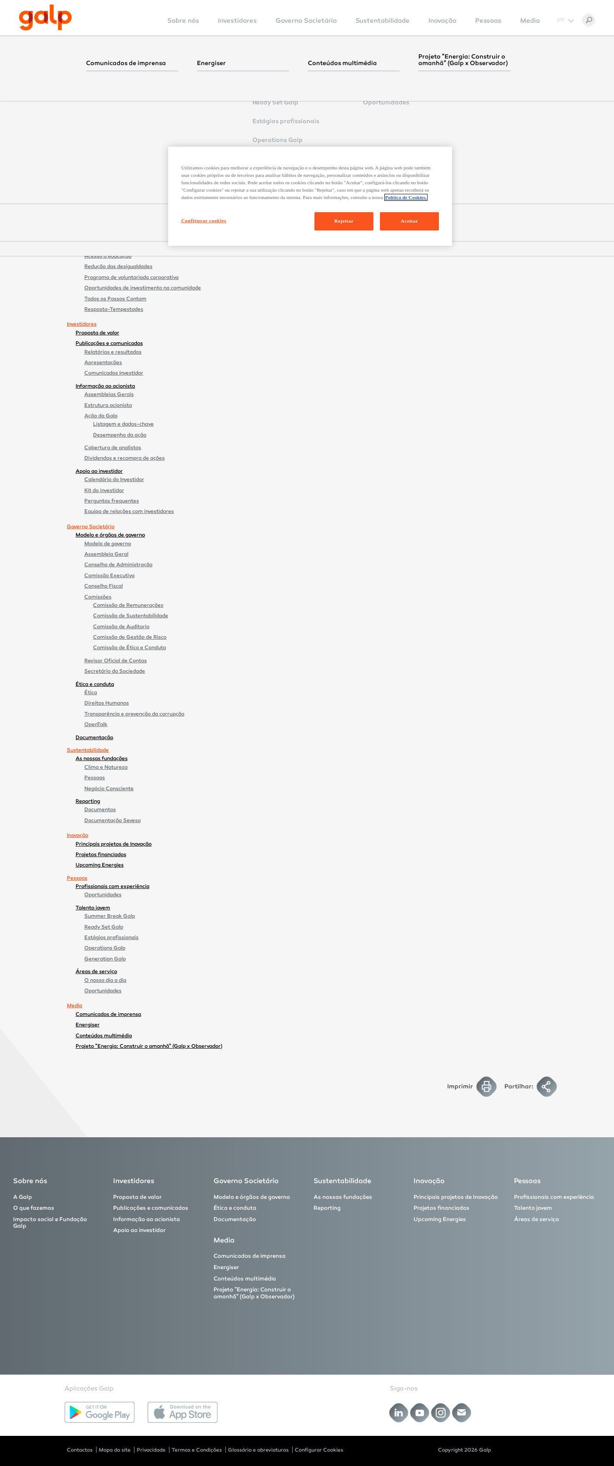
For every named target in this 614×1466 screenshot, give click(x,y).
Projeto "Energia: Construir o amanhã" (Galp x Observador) (149, 1046)
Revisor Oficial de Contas (115, 660)
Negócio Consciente (109, 788)
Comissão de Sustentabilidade (130, 616)
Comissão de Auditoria (121, 626)
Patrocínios (98, 128)
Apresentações (103, 362)
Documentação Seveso (112, 820)
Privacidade (151, 1450)
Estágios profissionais (111, 937)
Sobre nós (183, 20)
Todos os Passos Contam (115, 299)
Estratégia (97, 86)
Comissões (97, 597)
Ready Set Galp (103, 927)
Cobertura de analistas (112, 447)
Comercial (97, 213)
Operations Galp (104, 948)
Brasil (100, 158)
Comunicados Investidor (113, 373)
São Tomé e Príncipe (118, 190)
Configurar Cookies (319, 1450)
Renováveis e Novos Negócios (120, 224)
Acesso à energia (105, 245)
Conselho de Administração (118, 564)
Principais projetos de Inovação (114, 844)
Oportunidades (102, 894)
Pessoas (488, 20)
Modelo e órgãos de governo (110, 535)
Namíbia (103, 179)
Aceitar (409, 221)
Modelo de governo (107, 543)
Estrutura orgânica (107, 96)
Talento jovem (93, 908)
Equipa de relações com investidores (129, 511)
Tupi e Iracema (120, 166)
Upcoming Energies (100, 865)
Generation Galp (105, 959)
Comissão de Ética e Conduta (129, 647)
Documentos (100, 809)
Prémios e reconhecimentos (118, 117)
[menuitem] (183, 26)
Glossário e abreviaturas (258, 1450)
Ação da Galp (100, 416)
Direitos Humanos (106, 703)
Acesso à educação (107, 256)
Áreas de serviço (96, 971)
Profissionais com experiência (112, 886)
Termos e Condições (197, 1450)
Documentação (94, 737)
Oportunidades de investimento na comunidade (142, 288)
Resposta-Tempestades (113, 309)
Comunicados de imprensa (108, 1014)
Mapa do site (115, 1450)
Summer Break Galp (109, 916)
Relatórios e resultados (112, 352)
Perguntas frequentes (111, 501)
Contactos (80, 1450)
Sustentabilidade (382, 20)
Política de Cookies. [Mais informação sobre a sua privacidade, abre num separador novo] (406, 197)
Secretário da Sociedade (114, 671)
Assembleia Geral (106, 554)
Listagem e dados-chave (123, 424)
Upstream (96, 149)
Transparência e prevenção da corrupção (134, 714)
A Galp (84, 77)
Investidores (237, 20)
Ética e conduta (95, 684)
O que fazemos (94, 141)
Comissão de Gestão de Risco (129, 637)
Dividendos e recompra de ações (124, 458)
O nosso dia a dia (105, 980)
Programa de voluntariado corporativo (131, 277)
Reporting (88, 801)
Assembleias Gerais (109, 394)
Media (530, 20)
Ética (90, 692)
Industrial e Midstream (112, 203)
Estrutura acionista (108, 405)
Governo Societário (306, 20)
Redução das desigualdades (118, 266)
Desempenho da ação (119, 435)
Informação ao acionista (105, 386)
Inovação (442, 20)
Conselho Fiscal (103, 586)
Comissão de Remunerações (128, 605)
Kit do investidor (104, 490)
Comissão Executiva (109, 575)
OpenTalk (95, 724)
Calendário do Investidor (114, 479)
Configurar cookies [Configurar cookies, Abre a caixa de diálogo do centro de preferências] (203, 220)
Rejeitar (343, 221)
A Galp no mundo (105, 107)
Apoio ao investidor (99, 471)
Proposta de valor (97, 333)
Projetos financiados (101, 854)
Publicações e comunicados (109, 343)
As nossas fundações (102, 758)
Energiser (88, 1025)
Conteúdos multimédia (104, 1035)
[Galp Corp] (45, 17)
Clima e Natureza (106, 767)
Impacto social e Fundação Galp (115, 237)
